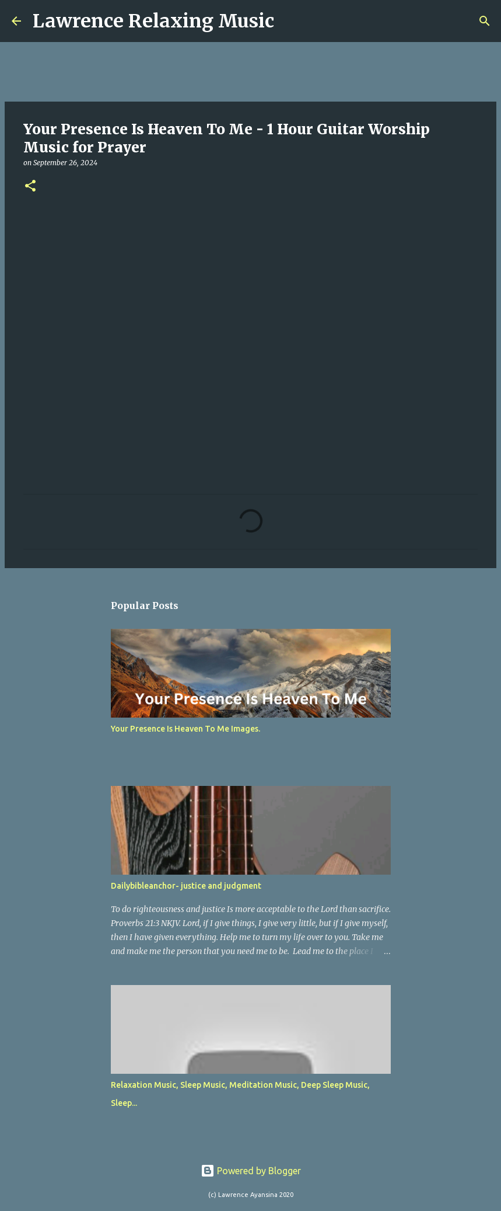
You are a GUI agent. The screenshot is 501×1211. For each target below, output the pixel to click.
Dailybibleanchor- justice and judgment (186, 885)
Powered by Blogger (251, 1170)
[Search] (290, 21)
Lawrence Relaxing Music (153, 21)
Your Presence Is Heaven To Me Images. (185, 728)
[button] (30, 186)
